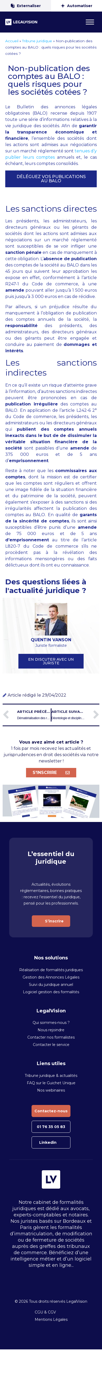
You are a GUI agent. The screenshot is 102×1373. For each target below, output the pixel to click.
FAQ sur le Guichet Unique (51, 1083)
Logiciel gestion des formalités (51, 992)
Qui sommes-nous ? (51, 1022)
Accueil (11, 41)
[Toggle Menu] (90, 21)
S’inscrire (54, 921)
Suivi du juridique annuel (51, 984)
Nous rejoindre (51, 1030)
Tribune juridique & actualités (51, 1075)
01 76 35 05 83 (51, 1126)
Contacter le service (51, 1044)
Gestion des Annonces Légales (51, 977)
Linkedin (48, 1142)
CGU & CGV (45, 1312)
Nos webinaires (51, 1090)
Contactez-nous (51, 1111)
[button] (51, 178)
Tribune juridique (37, 41)
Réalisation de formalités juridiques (51, 970)
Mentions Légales (51, 1319)
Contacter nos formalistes (51, 1037)
